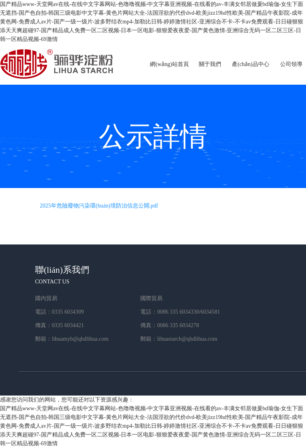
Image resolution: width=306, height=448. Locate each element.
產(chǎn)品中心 (250, 64)
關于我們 (210, 64)
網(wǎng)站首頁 (169, 64)
